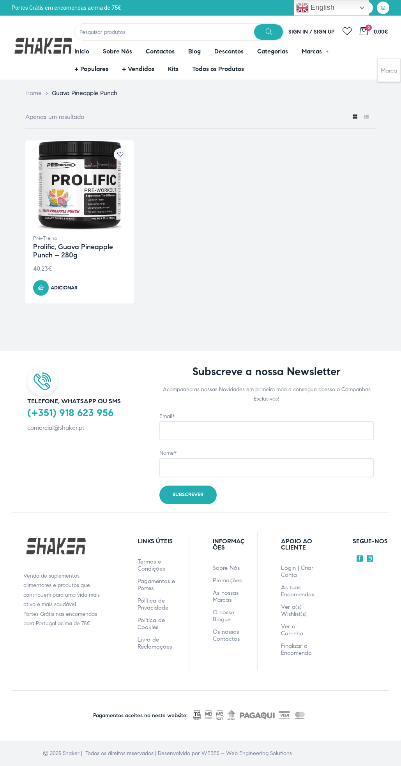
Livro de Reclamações (155, 643)
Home (33, 93)
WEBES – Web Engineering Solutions (246, 753)
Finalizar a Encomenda (296, 649)
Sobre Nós (226, 567)
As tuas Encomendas (297, 591)
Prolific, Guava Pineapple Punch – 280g (73, 251)
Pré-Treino (45, 238)
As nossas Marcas (225, 596)
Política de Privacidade (153, 604)
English (315, 8)
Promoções (227, 580)
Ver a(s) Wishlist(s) (294, 610)
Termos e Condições (151, 565)
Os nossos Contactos (226, 635)
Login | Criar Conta (297, 571)
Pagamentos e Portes (156, 585)
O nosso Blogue (223, 616)
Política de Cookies (151, 624)
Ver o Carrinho (292, 630)
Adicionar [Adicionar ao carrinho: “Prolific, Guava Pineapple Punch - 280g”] (64, 288)
